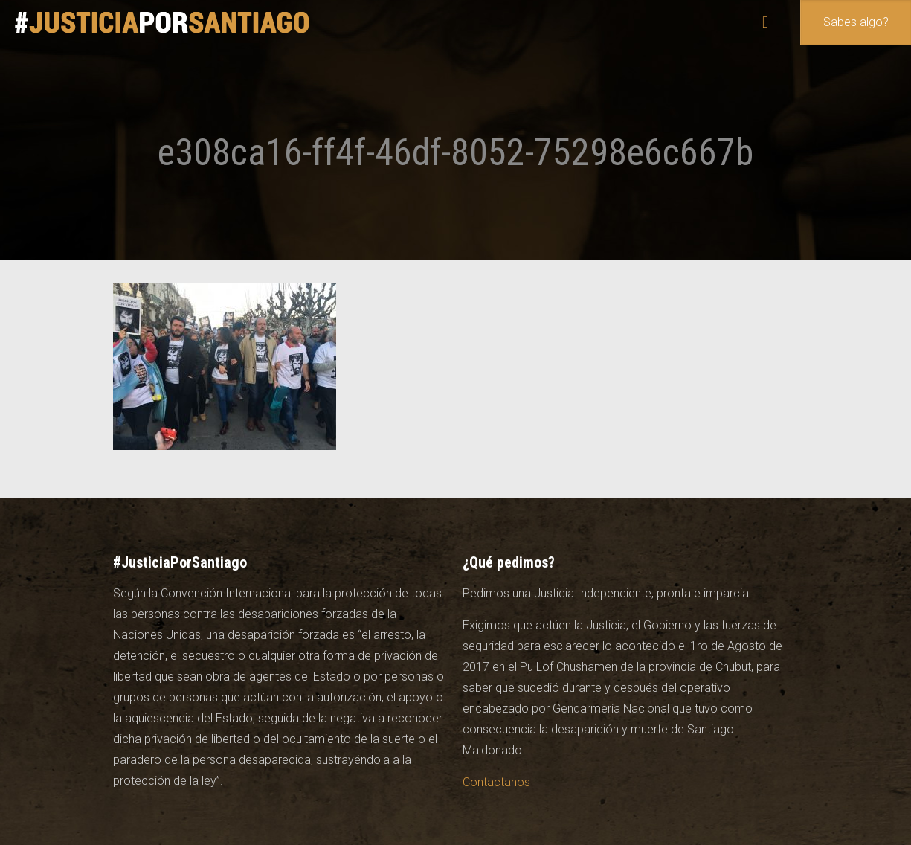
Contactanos (496, 782)
